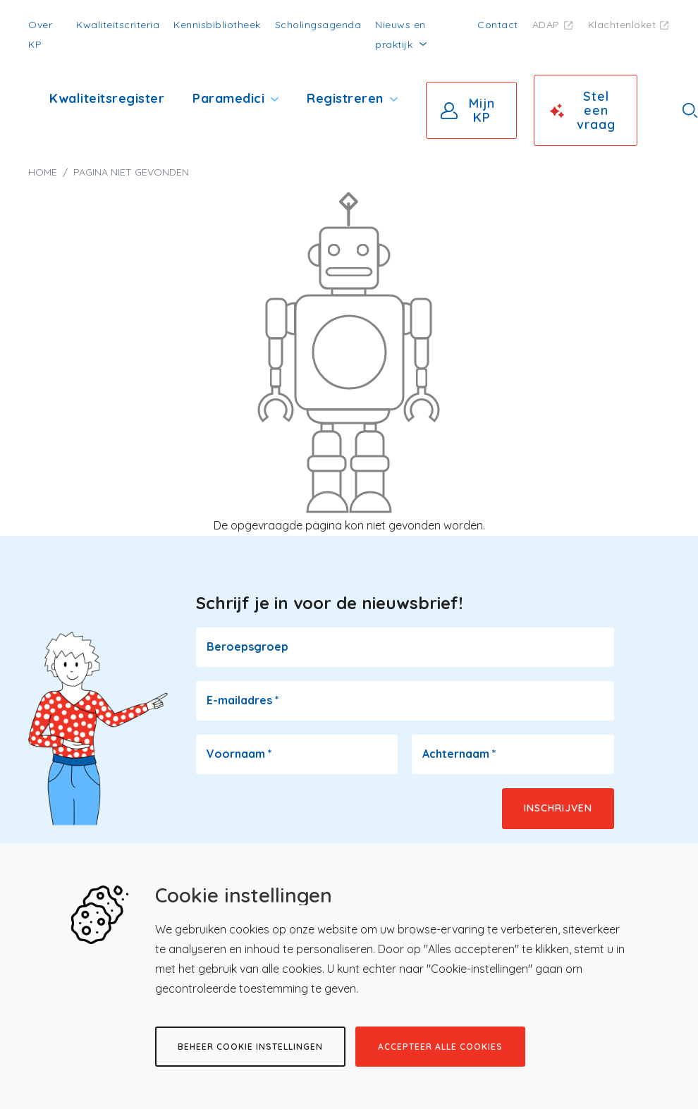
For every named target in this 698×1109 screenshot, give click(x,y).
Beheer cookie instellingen (250, 1046)
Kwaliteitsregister (106, 98)
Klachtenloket (622, 24)
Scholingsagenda (318, 24)
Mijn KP (482, 110)
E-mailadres (243, 700)
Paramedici (228, 98)
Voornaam (239, 754)
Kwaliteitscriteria (117, 24)
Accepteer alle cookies (440, 1046)
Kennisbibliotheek (217, 24)
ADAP (546, 24)
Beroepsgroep (247, 646)
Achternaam (459, 754)
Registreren (345, 98)
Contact (497, 24)
